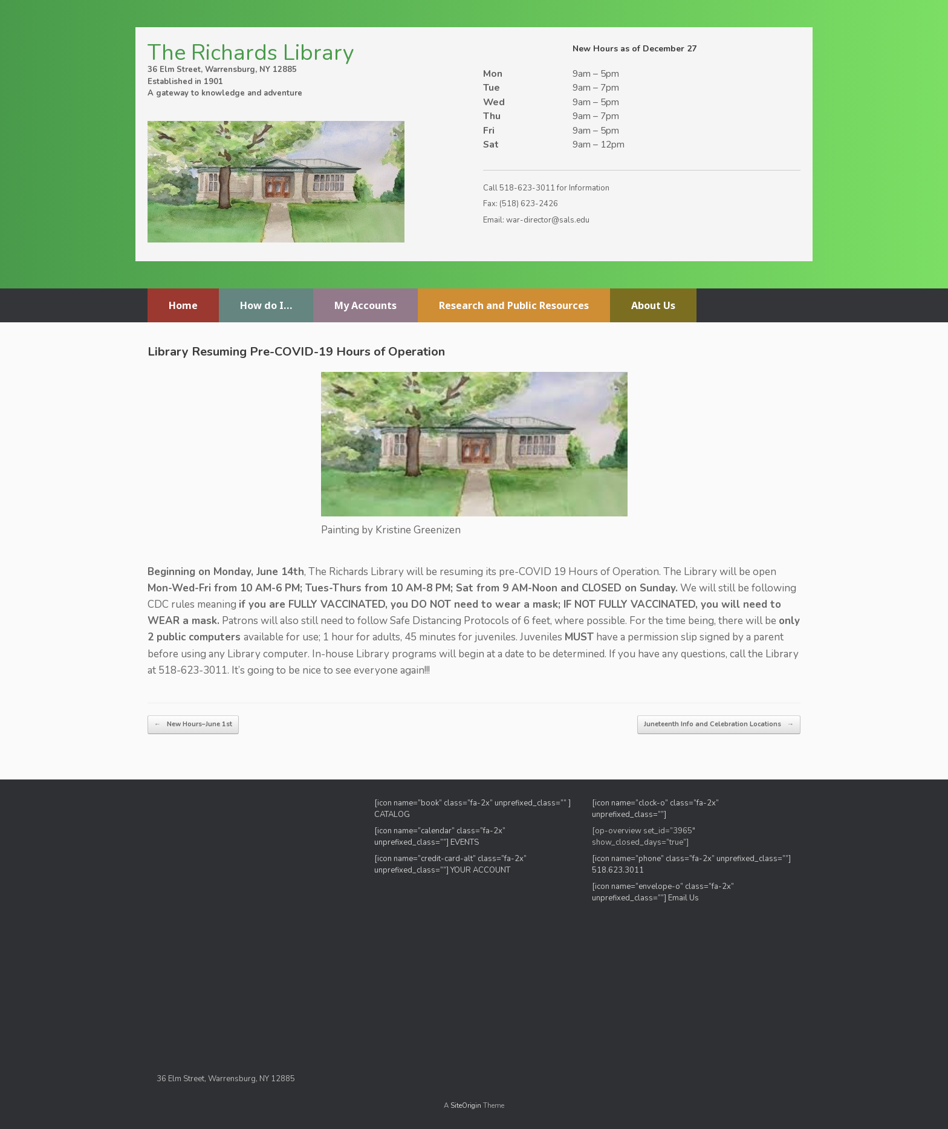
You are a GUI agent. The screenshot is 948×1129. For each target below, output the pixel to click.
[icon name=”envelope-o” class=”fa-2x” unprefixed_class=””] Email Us (663, 892)
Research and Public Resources (514, 305)
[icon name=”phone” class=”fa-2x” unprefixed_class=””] (691, 858)
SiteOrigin (465, 1105)
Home (183, 305)
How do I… (266, 305)
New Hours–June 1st (193, 725)
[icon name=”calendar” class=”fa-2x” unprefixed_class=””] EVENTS (439, 836)
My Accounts (365, 305)
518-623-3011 (527, 188)
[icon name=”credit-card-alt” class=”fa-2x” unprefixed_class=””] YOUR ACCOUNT (450, 864)
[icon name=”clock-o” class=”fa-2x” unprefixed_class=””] (655, 809)
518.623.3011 (619, 870)
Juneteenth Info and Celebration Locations (719, 725)
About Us (653, 305)
